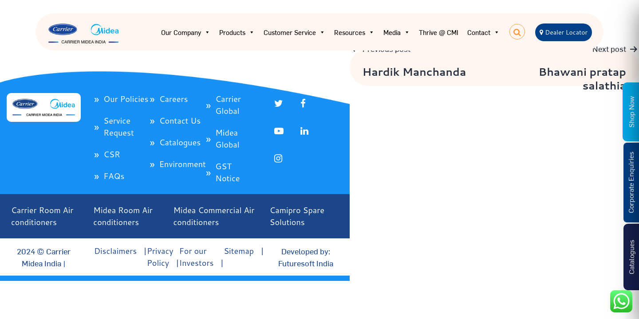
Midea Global (227, 138)
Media (396, 32)
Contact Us (180, 120)
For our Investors (196, 256)
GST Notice (227, 172)
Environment (182, 164)
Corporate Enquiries (630, 182)
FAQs (113, 176)
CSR (111, 154)
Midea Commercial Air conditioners (214, 216)
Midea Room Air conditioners (123, 216)
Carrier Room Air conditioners (42, 216)
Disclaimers (115, 251)
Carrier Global (228, 105)
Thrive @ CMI (438, 32)
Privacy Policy (160, 256)
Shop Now (631, 111)
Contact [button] (483, 32)
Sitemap (239, 251)
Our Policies (125, 99)
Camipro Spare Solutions (297, 216)
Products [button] (237, 32)
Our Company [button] (185, 32)
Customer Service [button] (294, 32)
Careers (173, 99)
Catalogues (180, 142)
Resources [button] (354, 32)
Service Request (118, 126)
